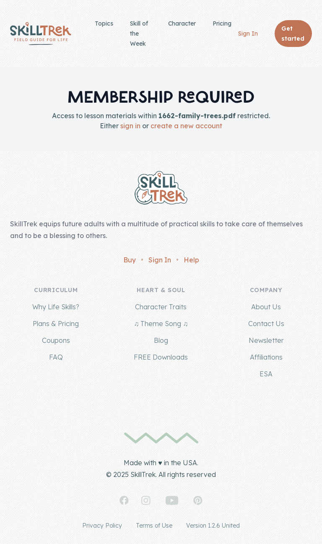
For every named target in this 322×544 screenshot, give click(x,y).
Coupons (56, 340)
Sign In (248, 33)
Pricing (222, 23)
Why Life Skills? (55, 307)
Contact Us (266, 323)
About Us (266, 307)
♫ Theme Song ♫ (161, 323)
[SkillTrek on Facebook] (124, 500)
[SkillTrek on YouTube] (172, 500)
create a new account (186, 126)
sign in (130, 126)
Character (182, 23)
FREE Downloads (161, 357)
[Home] (40, 33)
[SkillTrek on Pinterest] (198, 500)
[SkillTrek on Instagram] (146, 500)
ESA (266, 374)
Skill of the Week (139, 33)
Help (191, 260)
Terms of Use (154, 525)
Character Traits (161, 307)
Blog (161, 340)
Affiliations (266, 357)
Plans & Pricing (56, 323)
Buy (129, 260)
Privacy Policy (102, 525)
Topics (104, 23)
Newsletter (266, 340)
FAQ (56, 357)
